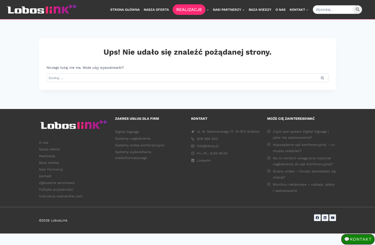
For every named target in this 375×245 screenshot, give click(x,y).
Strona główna (125, 9)
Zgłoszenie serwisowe (57, 183)
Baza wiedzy (260, 9)
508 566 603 (207, 139)
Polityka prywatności (56, 189)
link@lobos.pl (208, 146)
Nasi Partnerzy (51, 169)
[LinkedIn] (325, 217)
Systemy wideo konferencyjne (139, 145)
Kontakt (45, 176)
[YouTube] (332, 217)
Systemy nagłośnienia (134, 138)
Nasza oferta (156, 9)
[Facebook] (317, 217)
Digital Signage (127, 132)
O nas (281, 9)
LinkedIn (204, 160)
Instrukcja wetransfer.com (61, 196)
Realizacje (189, 9)
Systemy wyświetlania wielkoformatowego (133, 155)
